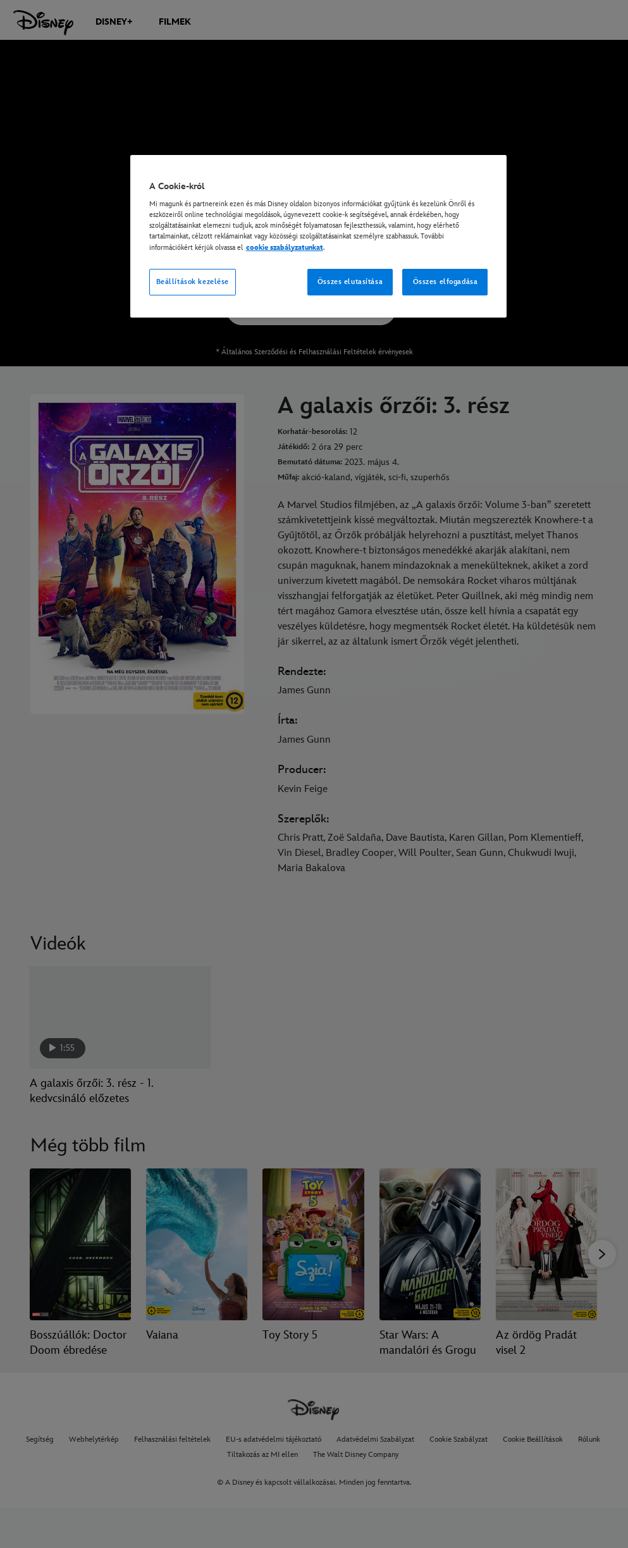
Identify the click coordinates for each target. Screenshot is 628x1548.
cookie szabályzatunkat (284, 248)
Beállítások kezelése (192, 282)
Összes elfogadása (445, 282)
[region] (318, 236)
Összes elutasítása (350, 282)
